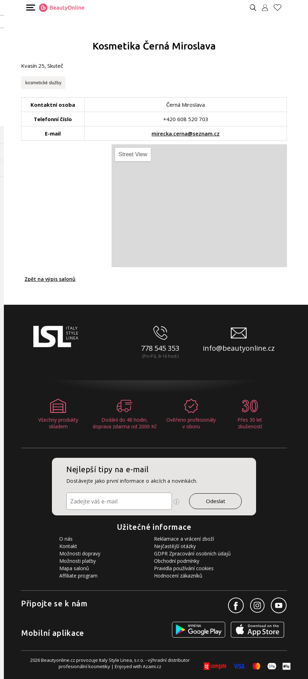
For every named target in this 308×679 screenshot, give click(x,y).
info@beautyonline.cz (239, 348)
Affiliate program (78, 575)
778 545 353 (160, 348)
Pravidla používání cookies (184, 568)
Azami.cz (152, 666)
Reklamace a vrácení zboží (184, 538)
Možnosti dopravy (79, 553)
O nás (66, 538)
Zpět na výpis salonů (50, 279)
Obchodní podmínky (176, 561)
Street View (133, 154)
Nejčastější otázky (175, 546)
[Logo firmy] (62, 7)
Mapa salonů (74, 568)
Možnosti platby (77, 561)
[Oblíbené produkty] (280, 7)
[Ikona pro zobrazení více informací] (176, 502)
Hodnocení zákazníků (178, 575)
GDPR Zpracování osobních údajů (192, 553)
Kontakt (68, 546)
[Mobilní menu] (29, 7)
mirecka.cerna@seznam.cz (186, 133)
